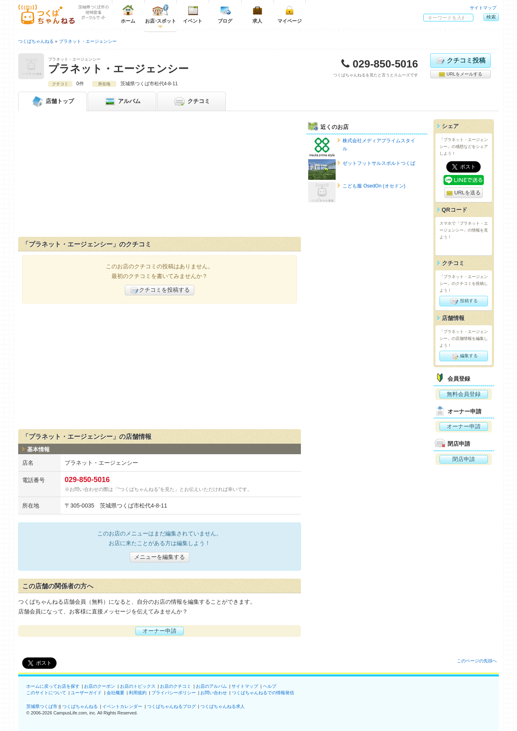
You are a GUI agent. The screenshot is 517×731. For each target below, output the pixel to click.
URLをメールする (460, 74)
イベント (192, 14)
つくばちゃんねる (80, 706)
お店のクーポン (99, 686)
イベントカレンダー (122, 706)
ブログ (225, 14)
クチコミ (191, 101)
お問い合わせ (213, 692)
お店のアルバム (211, 686)
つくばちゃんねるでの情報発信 (263, 692)
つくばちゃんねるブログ (171, 706)
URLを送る (463, 193)
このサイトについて (46, 692)
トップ (52, 101)
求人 (257, 14)
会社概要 (115, 692)
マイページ (289, 14)
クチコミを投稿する (159, 290)
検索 (491, 17)
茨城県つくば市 (41, 706)
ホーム (128, 14)
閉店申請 (463, 459)
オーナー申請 (160, 631)
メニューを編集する (159, 557)
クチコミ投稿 (460, 60)
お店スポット (160, 14)
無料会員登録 (464, 394)
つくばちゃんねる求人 (222, 706)
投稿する (463, 301)
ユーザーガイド (86, 692)
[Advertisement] (159, 175)
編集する (463, 356)
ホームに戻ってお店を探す (53, 686)
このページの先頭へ (477, 660)
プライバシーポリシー (173, 692)
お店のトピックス (138, 686)
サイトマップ (483, 7)
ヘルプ (269, 686)
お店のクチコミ (175, 686)
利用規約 (138, 692)
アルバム (122, 101)
